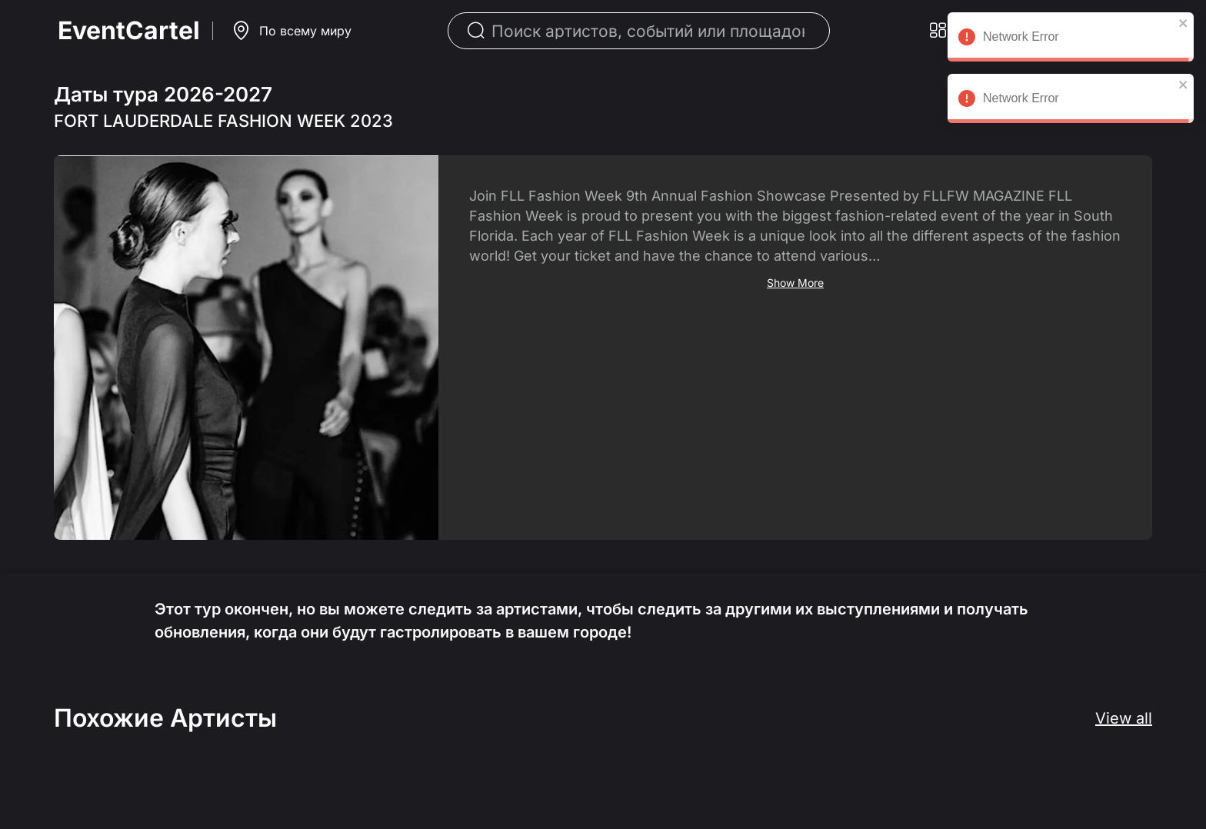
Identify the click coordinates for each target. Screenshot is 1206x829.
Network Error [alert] (1071, 39)
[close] (1183, 23)
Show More (795, 282)
